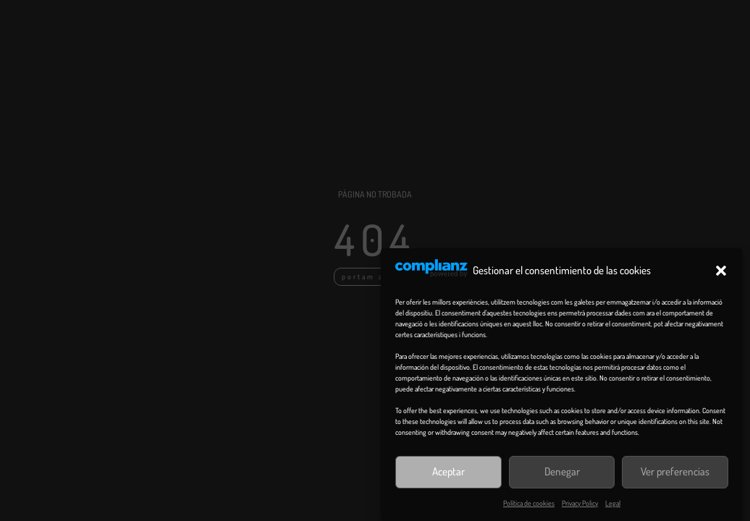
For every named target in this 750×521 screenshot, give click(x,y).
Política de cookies (529, 503)
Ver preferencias (675, 471)
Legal (612, 503)
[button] (721, 270)
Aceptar (448, 471)
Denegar (562, 471)
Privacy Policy (580, 503)
